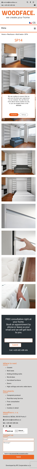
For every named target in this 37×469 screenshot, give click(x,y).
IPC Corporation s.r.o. (23, 465)
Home (3, 34)
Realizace (10, 34)
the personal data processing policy (18, 453)
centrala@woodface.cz (10, 2)
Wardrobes (11, 377)
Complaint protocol (14, 395)
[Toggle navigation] (3, 28)
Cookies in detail (13, 408)
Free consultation (13, 401)
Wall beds (19, 34)
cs (32, 23)
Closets (9, 367)
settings (18, 105)
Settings (24, 114)
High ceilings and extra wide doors (19, 386)
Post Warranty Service (15, 398)
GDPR (9, 405)
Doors (9, 383)
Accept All (13, 114)
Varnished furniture (14, 380)
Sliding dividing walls (14, 374)
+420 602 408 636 (9, 5)
